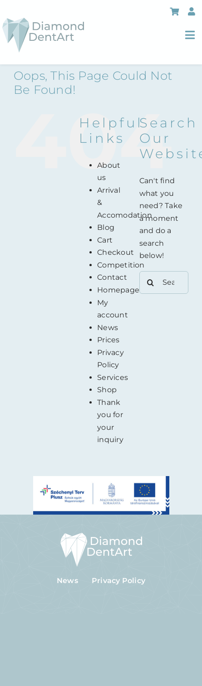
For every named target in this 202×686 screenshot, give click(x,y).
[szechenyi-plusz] (101, 479)
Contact (112, 277)
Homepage (118, 290)
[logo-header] (43, 21)
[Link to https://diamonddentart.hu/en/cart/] (174, 11)
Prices (108, 340)
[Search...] (163, 282)
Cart (105, 240)
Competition (121, 265)
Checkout (115, 252)
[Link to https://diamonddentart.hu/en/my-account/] (191, 11)
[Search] (150, 282)
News (107, 327)
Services (112, 377)
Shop (107, 389)
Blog (105, 227)
